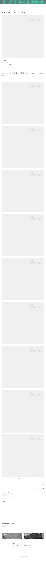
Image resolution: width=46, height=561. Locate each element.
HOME (23, 5)
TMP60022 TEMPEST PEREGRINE (8, 523)
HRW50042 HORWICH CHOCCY (7, 504)
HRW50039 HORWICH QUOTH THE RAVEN (9, 513)
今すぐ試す (35, 1)
